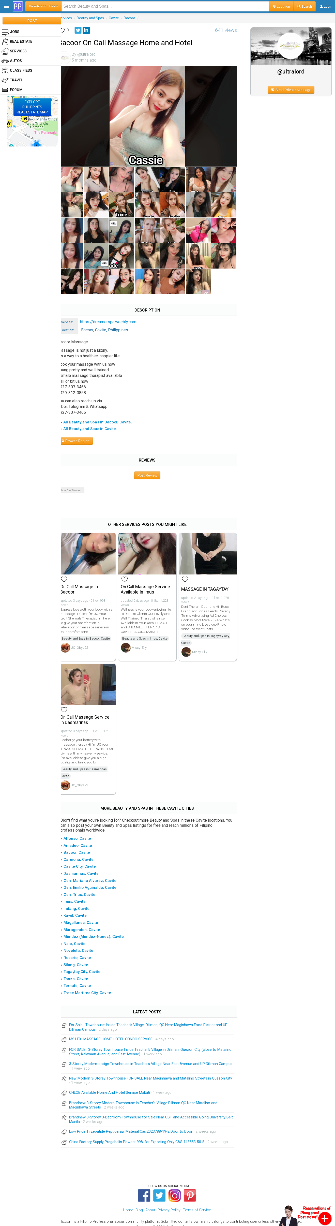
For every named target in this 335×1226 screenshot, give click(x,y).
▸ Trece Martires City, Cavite (91, 986)
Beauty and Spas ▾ (43, 6)
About (150, 1203)
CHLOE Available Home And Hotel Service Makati (115, 1086)
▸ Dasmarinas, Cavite (85, 867)
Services (71, 18)
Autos (12, 61)
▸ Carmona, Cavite (82, 852)
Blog (139, 1203)
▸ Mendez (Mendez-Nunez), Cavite (98, 930)
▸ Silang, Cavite (80, 958)
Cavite (120, 18)
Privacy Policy (169, 1203)
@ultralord (293, 71)
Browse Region (81, 436)
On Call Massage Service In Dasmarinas (90, 713)
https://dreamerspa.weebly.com (114, 317)
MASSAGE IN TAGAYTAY (208, 583)
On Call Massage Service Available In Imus (150, 583)
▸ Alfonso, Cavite (81, 832)
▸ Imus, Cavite (79, 895)
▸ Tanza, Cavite (80, 972)
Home (128, 1203)
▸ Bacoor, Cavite (81, 846)
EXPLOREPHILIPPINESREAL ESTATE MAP (32, 107)
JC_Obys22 (85, 642)
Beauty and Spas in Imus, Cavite (149, 633)
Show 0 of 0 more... (76, 485)
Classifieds (17, 70)
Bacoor (135, 18)
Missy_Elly (143, 642)
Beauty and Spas (96, 18)
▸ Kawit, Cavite (79, 909)
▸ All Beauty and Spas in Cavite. (94, 424)
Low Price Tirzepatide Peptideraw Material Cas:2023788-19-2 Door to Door (136, 1125)
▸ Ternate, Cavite (81, 979)
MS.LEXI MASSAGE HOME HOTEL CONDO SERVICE (116, 1032)
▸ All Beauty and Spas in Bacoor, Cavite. (102, 417)
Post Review (151, 470)
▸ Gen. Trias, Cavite (83, 887)
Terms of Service (197, 1203)
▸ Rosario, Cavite (81, 951)
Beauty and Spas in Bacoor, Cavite (92, 633)
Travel (12, 80)
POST (32, 21)
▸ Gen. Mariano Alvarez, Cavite (94, 874)
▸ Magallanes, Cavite (85, 916)
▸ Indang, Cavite (80, 902)
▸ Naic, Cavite (78, 937)
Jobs (10, 32)
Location (281, 6)
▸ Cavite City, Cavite (84, 860)
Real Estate (17, 41)
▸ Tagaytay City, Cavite (86, 965)
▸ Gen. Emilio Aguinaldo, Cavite (94, 881)
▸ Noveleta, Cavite (82, 944)
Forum (12, 90)
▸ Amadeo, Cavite (82, 838)
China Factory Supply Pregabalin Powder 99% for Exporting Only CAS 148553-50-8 (142, 1135)
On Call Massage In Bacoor (85, 583)
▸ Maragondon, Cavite (86, 923)
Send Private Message (293, 90)
